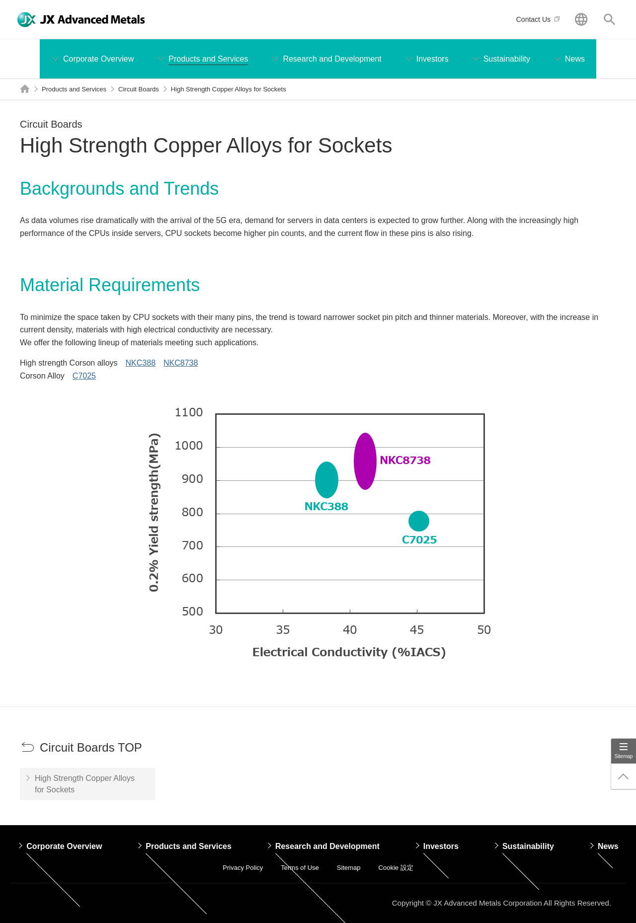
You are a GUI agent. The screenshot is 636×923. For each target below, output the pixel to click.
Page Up (623, 776)
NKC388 (141, 363)
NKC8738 (180, 363)
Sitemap (624, 756)
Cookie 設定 (396, 867)
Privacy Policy (243, 867)
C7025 (84, 376)
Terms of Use (300, 867)
